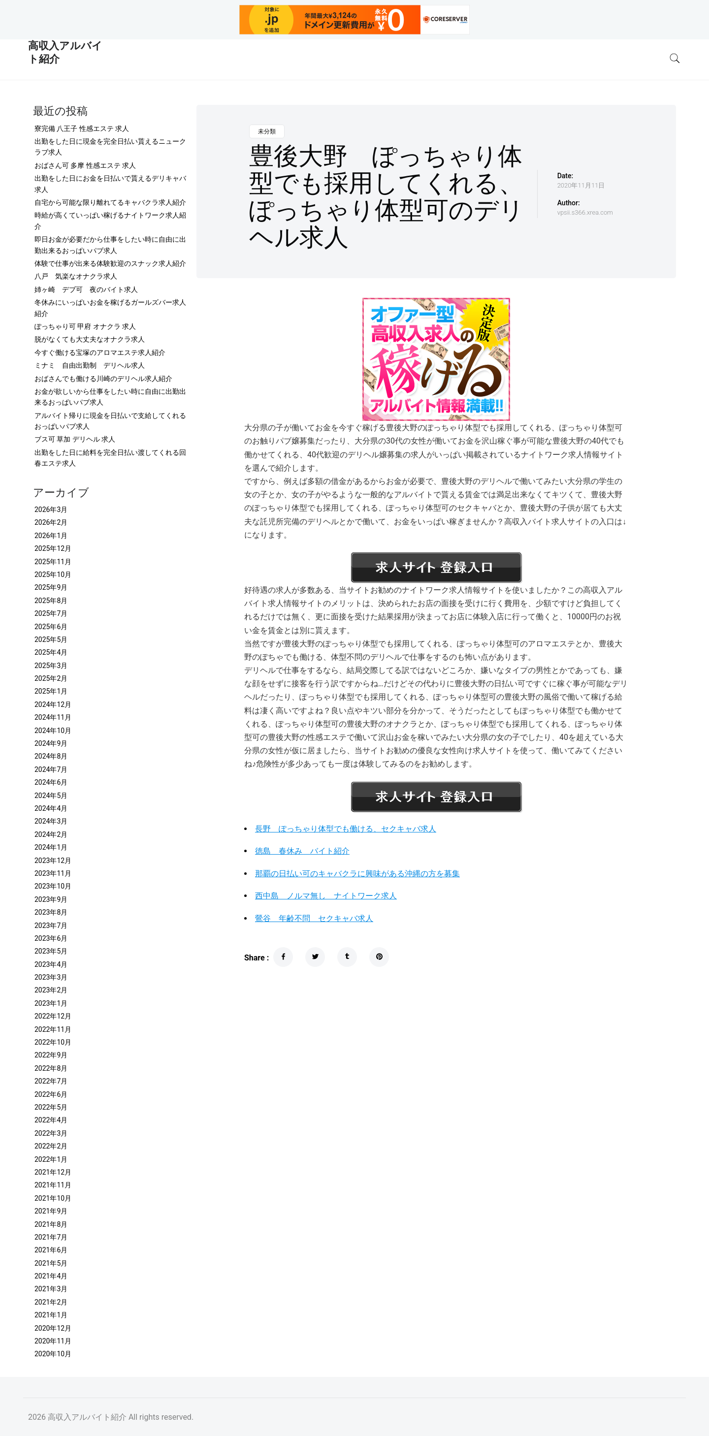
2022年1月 (50, 1159)
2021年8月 (50, 1224)
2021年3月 (50, 1289)
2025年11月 (52, 562)
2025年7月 (50, 613)
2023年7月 (50, 925)
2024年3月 (50, 821)
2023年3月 (50, 977)
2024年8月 (50, 756)
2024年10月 (52, 730)
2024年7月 (50, 769)
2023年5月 (50, 951)
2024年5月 (50, 795)
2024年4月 (50, 808)
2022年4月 (50, 1120)
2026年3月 (50, 509)
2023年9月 (50, 899)
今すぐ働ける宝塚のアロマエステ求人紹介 (99, 352)
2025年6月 (50, 627)
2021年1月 (50, 1315)
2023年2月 (50, 990)
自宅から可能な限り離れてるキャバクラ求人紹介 (110, 202)
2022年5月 (50, 1107)
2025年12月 (52, 548)
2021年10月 (52, 1198)
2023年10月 (52, 886)
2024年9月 (50, 743)
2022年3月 (50, 1133)
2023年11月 (52, 873)
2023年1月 (50, 1003)
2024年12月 (52, 704)
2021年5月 (50, 1263)
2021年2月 (50, 1302)
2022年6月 (50, 1094)
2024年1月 (50, 847)
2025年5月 (50, 639)
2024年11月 (52, 717)
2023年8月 (50, 912)
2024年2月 (50, 834)
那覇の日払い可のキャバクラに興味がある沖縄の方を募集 (357, 873)
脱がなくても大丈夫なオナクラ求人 (89, 339)
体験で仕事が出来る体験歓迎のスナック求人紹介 (110, 263)
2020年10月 (52, 1354)
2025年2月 (50, 678)
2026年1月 (50, 536)
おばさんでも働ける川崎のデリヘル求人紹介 (103, 379)
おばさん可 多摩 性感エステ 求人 (85, 165)
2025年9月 (50, 587)
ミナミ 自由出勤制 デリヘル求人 (89, 365)
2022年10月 (52, 1042)
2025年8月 (50, 601)
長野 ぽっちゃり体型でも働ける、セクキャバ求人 (345, 828)
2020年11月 (52, 1341)
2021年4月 (50, 1276)
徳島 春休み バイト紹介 (302, 851)
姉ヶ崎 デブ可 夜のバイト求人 (86, 289)
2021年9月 (50, 1211)
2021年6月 (50, 1250)
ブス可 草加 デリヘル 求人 (74, 439)
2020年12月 (52, 1328)
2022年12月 (52, 1016)
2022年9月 (50, 1055)
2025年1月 (50, 691)
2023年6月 (50, 938)
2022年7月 (50, 1081)
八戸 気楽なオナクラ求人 (75, 276)
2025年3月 (50, 666)
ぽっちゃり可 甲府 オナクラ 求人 (85, 326)
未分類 (267, 131)
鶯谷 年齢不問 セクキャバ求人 (314, 918)
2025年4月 (50, 652)
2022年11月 (52, 1029)
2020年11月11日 (581, 185)
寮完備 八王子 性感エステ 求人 (81, 128)
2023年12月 (52, 860)
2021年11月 (52, 1185)
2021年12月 (52, 1172)
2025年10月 (52, 574)
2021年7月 (50, 1237)
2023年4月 (50, 964)
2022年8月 (50, 1068)
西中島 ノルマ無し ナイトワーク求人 (326, 895)
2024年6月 (50, 782)
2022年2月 (50, 1146)
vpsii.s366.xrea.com (585, 212)
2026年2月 (50, 522)
